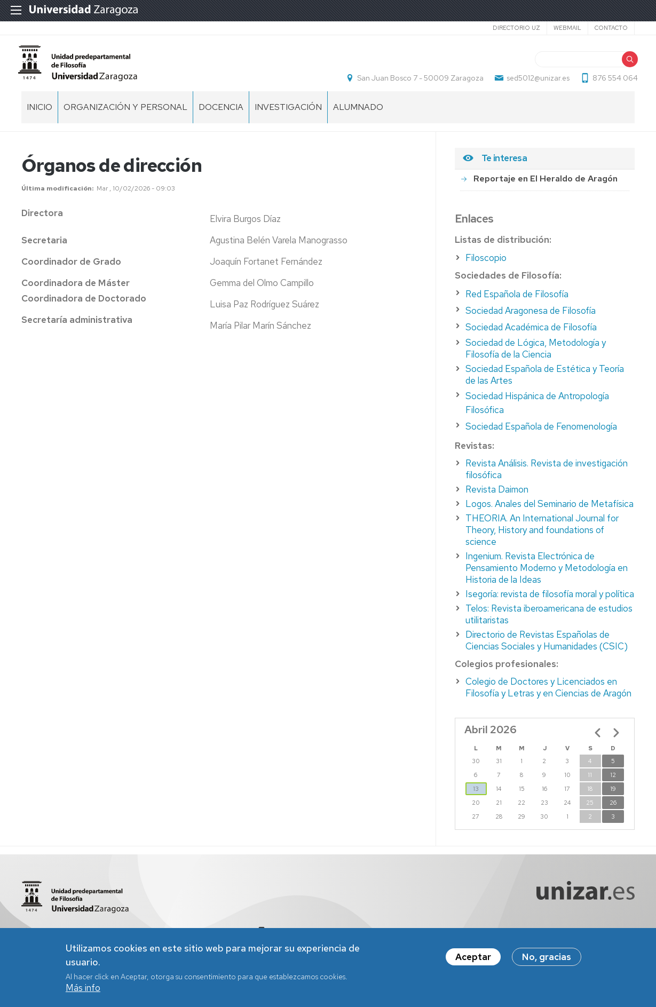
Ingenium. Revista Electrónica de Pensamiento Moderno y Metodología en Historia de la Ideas (546, 578)
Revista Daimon (496, 500)
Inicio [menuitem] (39, 117)
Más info (83, 990)
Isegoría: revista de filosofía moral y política (549, 604)
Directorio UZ (516, 27)
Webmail (567, 27)
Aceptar (473, 959)
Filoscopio (486, 268)
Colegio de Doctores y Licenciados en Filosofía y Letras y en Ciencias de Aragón (548, 698)
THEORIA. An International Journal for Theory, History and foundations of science (542, 540)
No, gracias (546, 959)
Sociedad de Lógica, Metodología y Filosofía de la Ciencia (535, 359)
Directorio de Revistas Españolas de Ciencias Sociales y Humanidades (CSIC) (546, 651)
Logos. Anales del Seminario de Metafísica (549, 514)
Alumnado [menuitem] (358, 117)
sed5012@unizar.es (534, 83)
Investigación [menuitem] (288, 117)
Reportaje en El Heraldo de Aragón (545, 189)
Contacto (611, 27)
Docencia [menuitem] (221, 117)
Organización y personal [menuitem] (125, 117)
